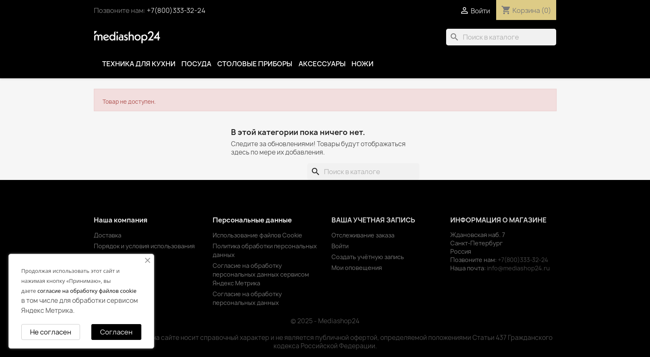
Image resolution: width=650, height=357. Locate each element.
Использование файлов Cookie (257, 235)
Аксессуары (322, 63)
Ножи (362, 63)
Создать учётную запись (367, 257)
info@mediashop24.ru (518, 268)
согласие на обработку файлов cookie (87, 291)
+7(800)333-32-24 (176, 10)
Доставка (107, 235)
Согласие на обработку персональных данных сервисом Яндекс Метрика (261, 274)
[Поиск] (501, 37)
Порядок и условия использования (144, 246)
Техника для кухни (139, 63)
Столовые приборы (254, 63)
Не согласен (50, 332)
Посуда (196, 63)
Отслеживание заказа (362, 235)
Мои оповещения (356, 268)
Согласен (116, 332)
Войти (340, 246)
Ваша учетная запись (373, 220)
